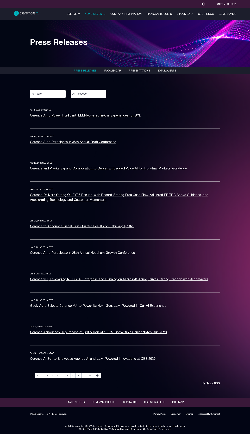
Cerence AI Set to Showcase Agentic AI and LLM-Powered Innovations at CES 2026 (93, 358)
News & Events (95, 14)
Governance (227, 14)
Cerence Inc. (42, 414)
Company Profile (104, 402)
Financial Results (159, 14)
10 (79, 375)
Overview (73, 14)
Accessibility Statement (209, 414)
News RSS (211, 383)
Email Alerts (167, 71)
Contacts (130, 402)
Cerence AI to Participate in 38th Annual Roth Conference (73, 142)
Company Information (126, 14)
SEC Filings (206, 14)
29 (91, 375)
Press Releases (85, 71)
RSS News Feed (154, 402)
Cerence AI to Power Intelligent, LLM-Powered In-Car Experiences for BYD (85, 115)
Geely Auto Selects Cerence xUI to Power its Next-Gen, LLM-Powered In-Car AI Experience (98, 305)
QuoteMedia (98, 426)
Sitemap (178, 402)
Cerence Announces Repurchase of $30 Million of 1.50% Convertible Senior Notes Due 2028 (98, 332)
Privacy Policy (159, 414)
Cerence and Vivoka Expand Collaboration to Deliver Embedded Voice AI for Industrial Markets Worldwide (108, 168)
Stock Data (185, 14)
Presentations (139, 71)
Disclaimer (176, 414)
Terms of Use (165, 429)
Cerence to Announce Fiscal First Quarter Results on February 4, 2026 (82, 226)
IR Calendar (112, 71)
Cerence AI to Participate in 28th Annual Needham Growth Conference (82, 253)
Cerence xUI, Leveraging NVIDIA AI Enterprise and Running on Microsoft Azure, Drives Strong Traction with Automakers (119, 279)
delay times (163, 426)
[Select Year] (48, 94)
